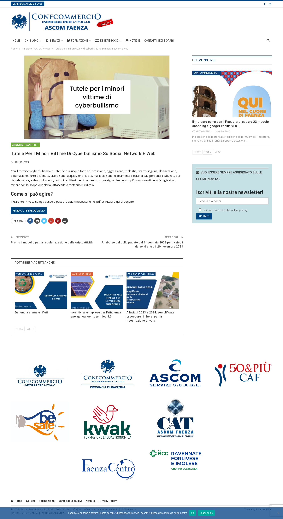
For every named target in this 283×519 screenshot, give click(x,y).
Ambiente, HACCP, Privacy (26, 144)
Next (30, 328)
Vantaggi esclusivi (70, 500)
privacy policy (108, 500)
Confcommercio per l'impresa (30, 274)
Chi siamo (31, 40)
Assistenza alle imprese (141, 274)
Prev (19, 328)
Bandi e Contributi (81, 274)
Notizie (133, 40)
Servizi (52, 40)
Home (16, 40)
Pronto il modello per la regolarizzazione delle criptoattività (52, 242)
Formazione (77, 40)
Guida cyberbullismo (29, 210)
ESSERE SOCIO (107, 40)
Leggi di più (206, 512)
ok (192, 512)
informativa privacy (236, 210)
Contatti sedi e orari (159, 40)
